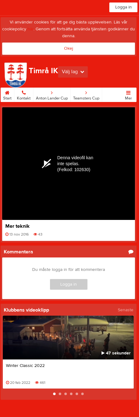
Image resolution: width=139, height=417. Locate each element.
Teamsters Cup (86, 94)
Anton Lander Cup (52, 94)
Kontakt (24, 94)
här (30, 29)
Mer (128, 94)
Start (7, 94)
